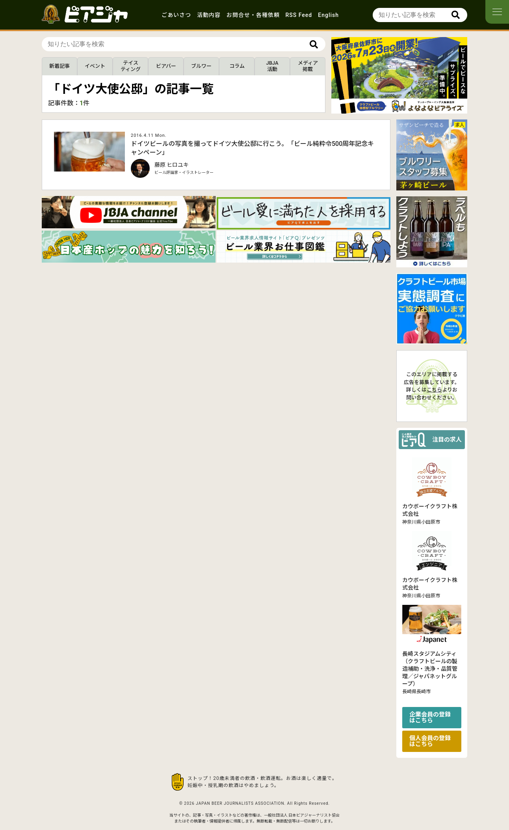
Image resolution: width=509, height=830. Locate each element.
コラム (237, 66)
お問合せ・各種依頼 (253, 15)
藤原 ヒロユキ (171, 165)
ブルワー (201, 66)
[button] (396, 106)
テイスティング (131, 66)
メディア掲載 (308, 66)
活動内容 (209, 15)
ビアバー (166, 66)
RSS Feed (299, 15)
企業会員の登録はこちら (430, 717)
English (328, 15)
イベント (95, 66)
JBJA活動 (272, 66)
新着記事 (59, 66)
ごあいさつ (176, 15)
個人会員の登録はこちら (430, 741)
